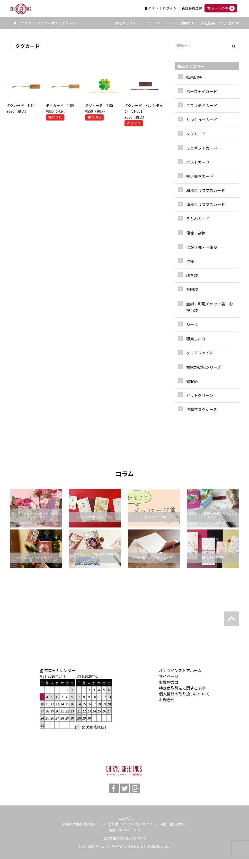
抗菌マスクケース (201, 409)
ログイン (170, 8)
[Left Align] (233, 46)
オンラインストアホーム (180, 670)
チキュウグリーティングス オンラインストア (44, 22)
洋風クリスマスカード (205, 204)
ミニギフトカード (201, 148)
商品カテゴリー (127, 22)
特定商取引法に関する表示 (182, 688)
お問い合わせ (228, 22)
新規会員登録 (192, 8)
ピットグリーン (199, 395)
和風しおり (196, 339)
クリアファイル (199, 353)
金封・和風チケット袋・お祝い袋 (209, 307)
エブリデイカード (201, 105)
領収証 (192, 381)
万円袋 (192, 289)
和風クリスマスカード (205, 190)
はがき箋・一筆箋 (201, 247)
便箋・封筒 (196, 233)
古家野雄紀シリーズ (203, 367)
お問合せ (167, 699)
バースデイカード (201, 91)
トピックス (151, 22)
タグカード (196, 134)
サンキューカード (201, 119)
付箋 (190, 261)
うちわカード (198, 219)
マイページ (168, 676)
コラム (168, 22)
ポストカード (198, 162)
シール (192, 324)
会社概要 (208, 22)
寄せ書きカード (199, 176)
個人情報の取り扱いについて (184, 694)
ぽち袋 (192, 275)
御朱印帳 (194, 77)
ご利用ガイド (187, 22)
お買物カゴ (168, 682)
